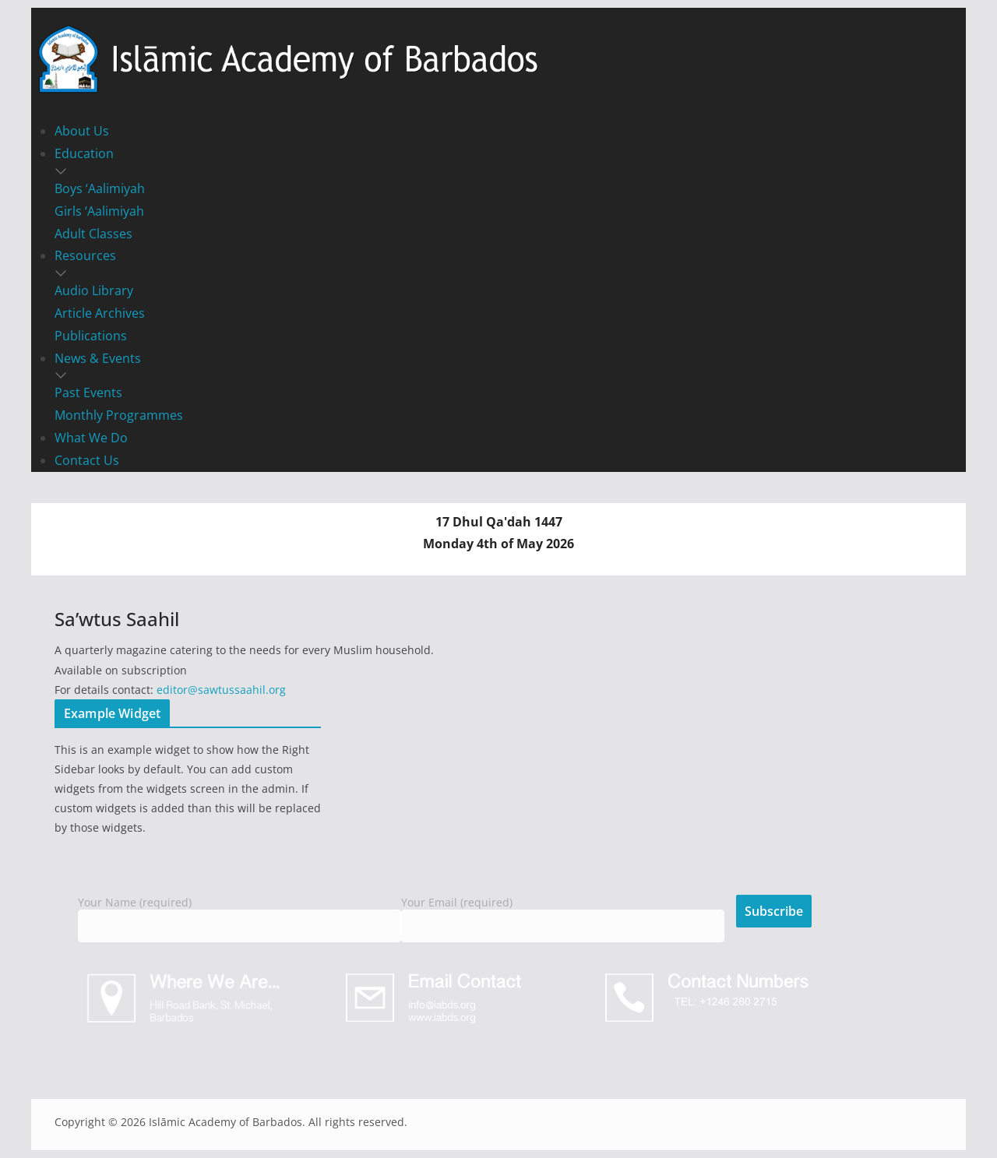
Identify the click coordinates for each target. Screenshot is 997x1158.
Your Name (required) (239, 914)
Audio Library (94, 290)
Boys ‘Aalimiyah (100, 188)
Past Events (88, 392)
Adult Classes (93, 233)
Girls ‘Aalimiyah (99, 211)
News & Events (98, 358)
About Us (82, 130)
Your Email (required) (562, 914)
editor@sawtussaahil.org (221, 689)
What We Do (91, 437)
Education (84, 153)
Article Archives (100, 313)
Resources (85, 255)
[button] (498, 171)
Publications (91, 335)
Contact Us (87, 460)
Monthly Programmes (119, 415)
